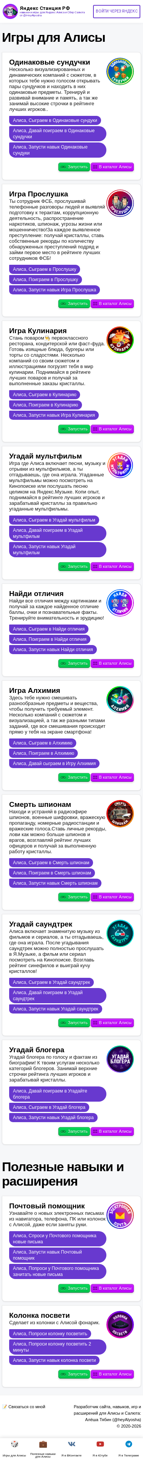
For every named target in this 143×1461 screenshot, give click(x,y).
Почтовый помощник (47, 1206)
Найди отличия (36, 594)
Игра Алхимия (34, 690)
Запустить (74, 167)
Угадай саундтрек (40, 924)
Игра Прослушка (38, 194)
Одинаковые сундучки (49, 62)
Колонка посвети (39, 1315)
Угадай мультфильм (45, 456)
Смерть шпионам (40, 804)
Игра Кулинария (38, 331)
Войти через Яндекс (117, 11)
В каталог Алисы (112, 167)
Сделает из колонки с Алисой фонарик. (54, 1322)
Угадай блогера (36, 1050)
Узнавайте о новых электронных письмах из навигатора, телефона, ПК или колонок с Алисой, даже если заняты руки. (57, 1218)
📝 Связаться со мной (23, 1406)
